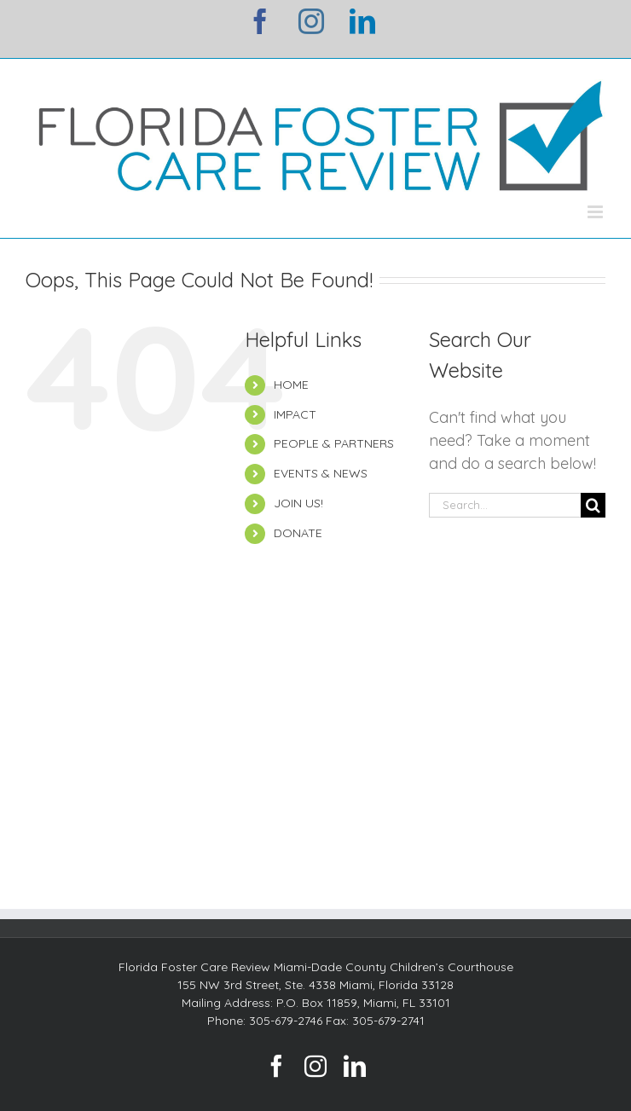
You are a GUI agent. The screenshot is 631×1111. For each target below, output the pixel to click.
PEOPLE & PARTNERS (334, 443)
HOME (291, 384)
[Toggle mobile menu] (596, 212)
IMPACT (295, 414)
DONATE (298, 533)
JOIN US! (298, 503)
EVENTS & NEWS (321, 473)
